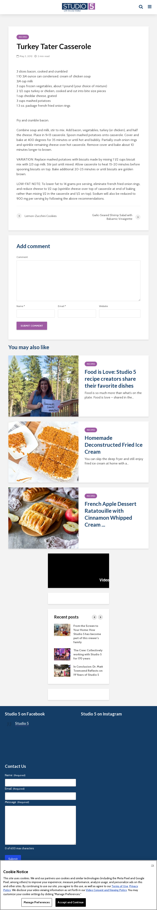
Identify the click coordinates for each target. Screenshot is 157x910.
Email (62, 306)
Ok (152, 865)
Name (21, 306)
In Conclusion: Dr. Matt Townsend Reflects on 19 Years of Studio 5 (88, 671)
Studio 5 (22, 723)
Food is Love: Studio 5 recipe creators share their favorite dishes (110, 379)
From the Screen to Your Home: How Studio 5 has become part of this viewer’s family (87, 634)
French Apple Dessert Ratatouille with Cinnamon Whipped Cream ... (110, 514)
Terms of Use (120, 886)
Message (17, 802)
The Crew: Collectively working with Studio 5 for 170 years (88, 654)
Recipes (23, 37)
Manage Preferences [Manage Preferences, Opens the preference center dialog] (37, 902)
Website (103, 306)
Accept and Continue (70, 902)
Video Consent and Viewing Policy (106, 890)
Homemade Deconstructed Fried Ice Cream (114, 445)
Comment (22, 257)
